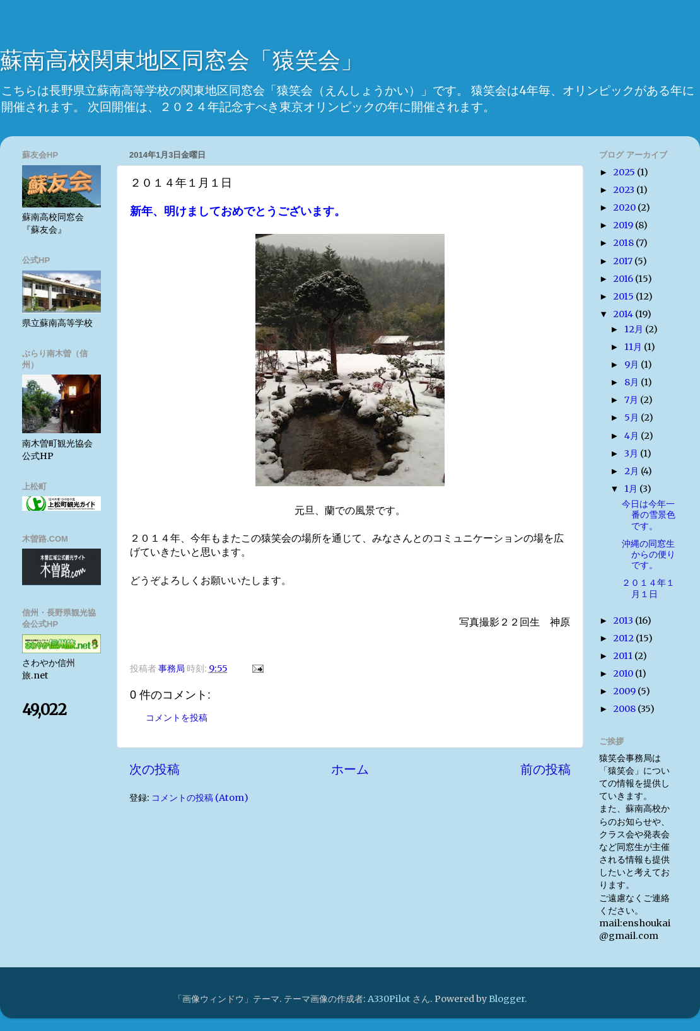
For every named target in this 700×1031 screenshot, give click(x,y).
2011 (623, 655)
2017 (623, 261)
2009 (625, 691)
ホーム (350, 769)
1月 (631, 488)
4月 (632, 435)
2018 (624, 242)
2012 (624, 638)
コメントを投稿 (176, 717)
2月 (632, 471)
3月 (632, 453)
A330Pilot (389, 999)
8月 (632, 382)
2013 (624, 620)
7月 (632, 399)
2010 (624, 673)
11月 (634, 346)
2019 (624, 225)
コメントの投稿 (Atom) (199, 797)
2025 (625, 172)
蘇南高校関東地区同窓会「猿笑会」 (181, 60)
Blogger (507, 999)
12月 (634, 329)
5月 (632, 417)
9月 (632, 364)
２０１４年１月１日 (648, 588)
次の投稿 (154, 769)
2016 (624, 278)
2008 (625, 708)
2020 (625, 207)
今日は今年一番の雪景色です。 (648, 515)
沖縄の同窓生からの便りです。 (648, 554)
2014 (624, 314)
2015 (624, 296)
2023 (624, 189)
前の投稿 (545, 769)
